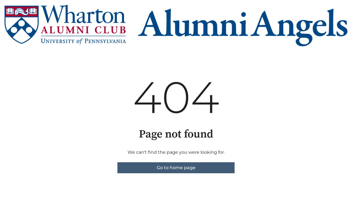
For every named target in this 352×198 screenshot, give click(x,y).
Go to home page (176, 167)
